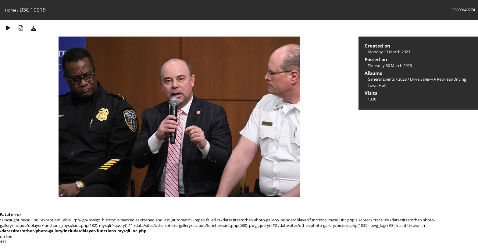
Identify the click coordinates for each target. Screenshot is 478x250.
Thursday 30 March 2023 (390, 65)
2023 (402, 79)
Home (10, 10)
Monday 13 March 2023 (389, 52)
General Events (381, 79)
